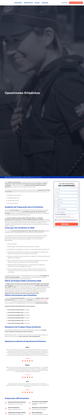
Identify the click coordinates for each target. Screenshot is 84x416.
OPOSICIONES (18, 2)
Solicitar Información (76, 2)
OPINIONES (45, 2)
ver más (27, 358)
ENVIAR (66, 224)
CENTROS (37, 2)
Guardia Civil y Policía (26, 177)
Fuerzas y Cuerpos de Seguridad (15, 177)
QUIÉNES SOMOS (28, 2)
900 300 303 (64, 2)
